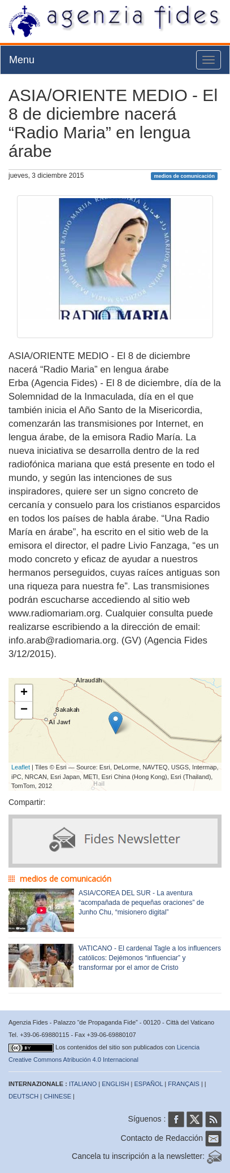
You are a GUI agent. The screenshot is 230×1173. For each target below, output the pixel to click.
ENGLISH (115, 1083)
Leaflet (20, 767)
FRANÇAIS (183, 1083)
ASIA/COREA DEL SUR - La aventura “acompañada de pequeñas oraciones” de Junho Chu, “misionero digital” (141, 902)
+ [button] (24, 693)
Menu (21, 59)
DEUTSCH (23, 1096)
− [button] (24, 710)
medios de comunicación (184, 176)
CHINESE (57, 1096)
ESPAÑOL (148, 1083)
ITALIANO (83, 1083)
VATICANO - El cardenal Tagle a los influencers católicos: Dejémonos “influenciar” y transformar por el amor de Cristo (150, 957)
